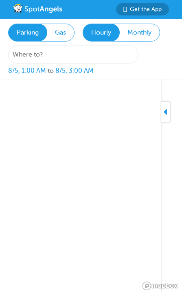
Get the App (142, 9)
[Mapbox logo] (160, 286)
